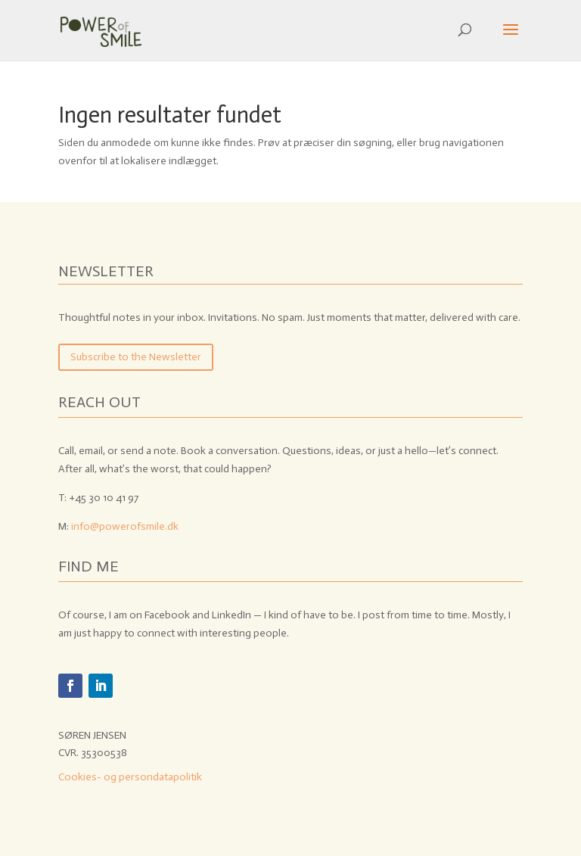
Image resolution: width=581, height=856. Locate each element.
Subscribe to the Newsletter (135, 356)
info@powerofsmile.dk (125, 526)
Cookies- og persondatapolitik (130, 776)
